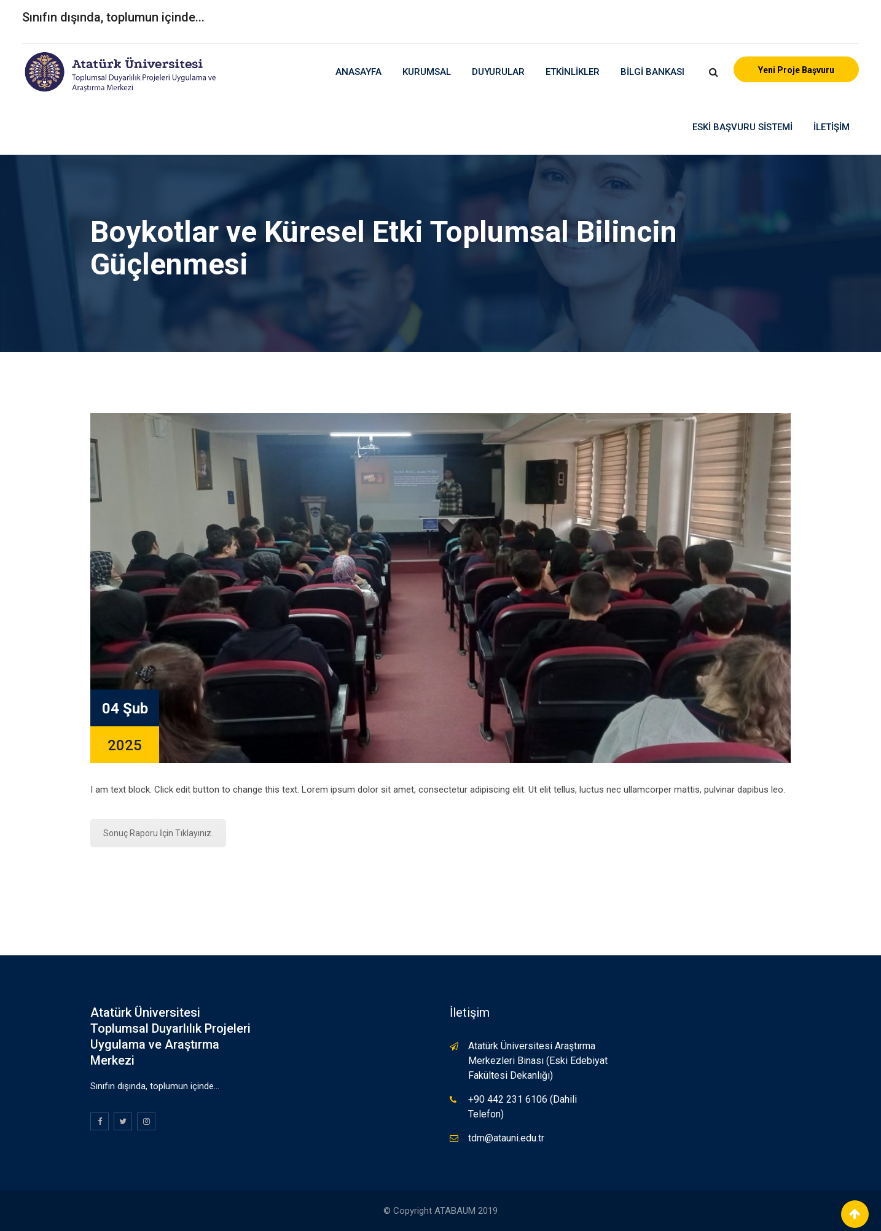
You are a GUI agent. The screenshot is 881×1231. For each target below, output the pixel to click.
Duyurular (498, 71)
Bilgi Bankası (652, 71)
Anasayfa (358, 71)
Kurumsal (426, 71)
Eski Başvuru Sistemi (742, 127)
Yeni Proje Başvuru (796, 70)
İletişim (831, 127)
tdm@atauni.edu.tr (506, 1138)
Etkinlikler (573, 71)
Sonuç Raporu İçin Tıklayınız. (158, 833)
